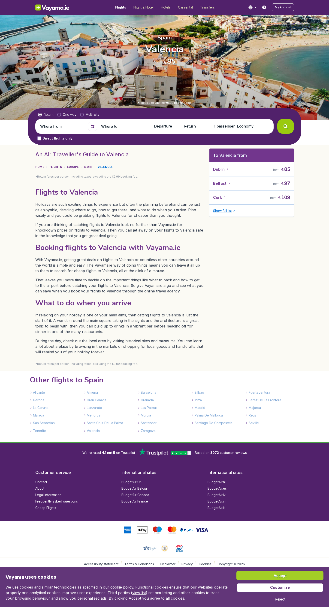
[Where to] (123, 126)
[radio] (46, 114)
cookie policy (121, 587)
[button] (283, 7)
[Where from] (62, 126)
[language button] (252, 7)
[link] (264, 7)
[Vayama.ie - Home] (58, 7)
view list (139, 592)
